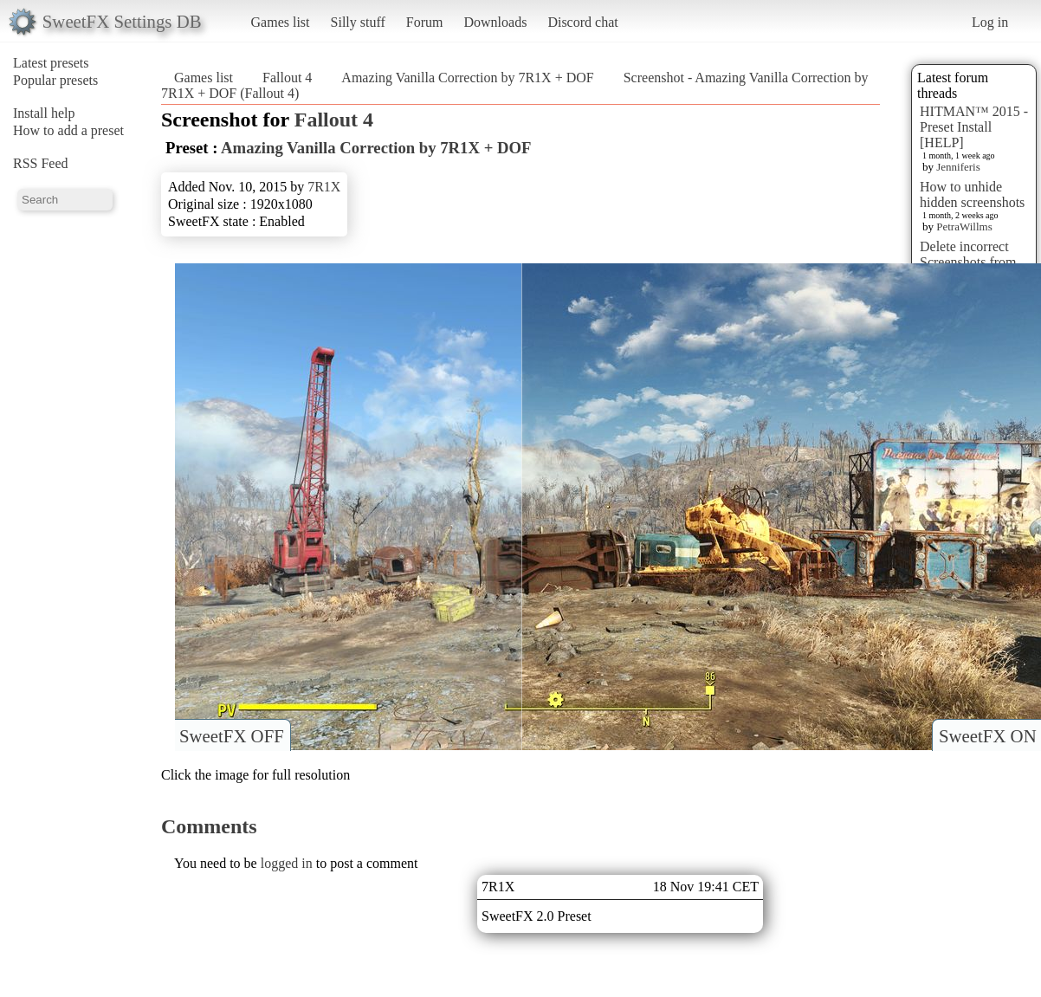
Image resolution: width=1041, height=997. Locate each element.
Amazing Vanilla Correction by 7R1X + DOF (467, 77)
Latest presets (51, 62)
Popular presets (55, 80)
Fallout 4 (287, 77)
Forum (424, 22)
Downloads (495, 22)
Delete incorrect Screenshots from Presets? (968, 262)
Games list (280, 22)
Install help (44, 113)
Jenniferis (958, 166)
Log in (990, 22)
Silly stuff (358, 22)
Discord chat (582, 22)
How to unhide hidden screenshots (972, 194)
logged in (287, 863)
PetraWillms (964, 226)
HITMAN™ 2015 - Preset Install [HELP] (974, 127)
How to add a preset (68, 130)
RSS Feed (40, 163)
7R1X (323, 186)
